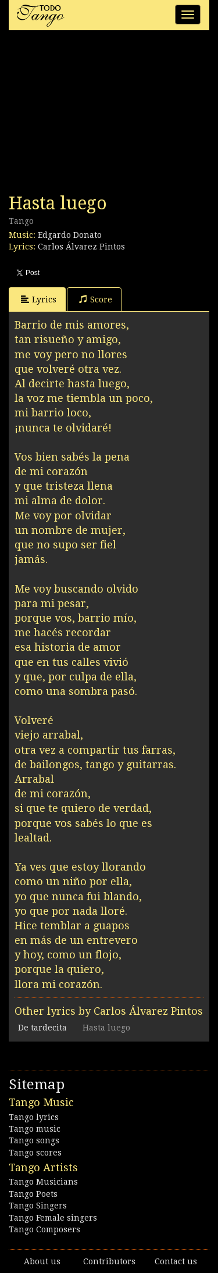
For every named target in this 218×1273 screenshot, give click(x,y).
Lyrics (38, 299)
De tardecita (42, 1027)
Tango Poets (33, 1194)
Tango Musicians (43, 1181)
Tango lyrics (34, 1117)
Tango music (34, 1128)
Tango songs (34, 1140)
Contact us (176, 1261)
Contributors (109, 1261)
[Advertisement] (96, 115)
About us (42, 1261)
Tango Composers (44, 1229)
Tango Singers (38, 1205)
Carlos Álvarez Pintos (81, 246)
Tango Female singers (53, 1217)
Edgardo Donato (70, 235)
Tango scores (35, 1152)
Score (95, 299)
